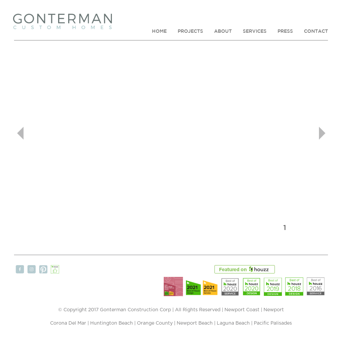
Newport (274, 310)
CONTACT (316, 31)
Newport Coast (242, 310)
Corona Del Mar (68, 323)
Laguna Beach (233, 323)
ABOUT (223, 31)
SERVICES (255, 31)
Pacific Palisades (273, 323)
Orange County (155, 323)
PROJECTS (190, 31)
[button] (37, 133)
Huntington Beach (111, 323)
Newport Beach (195, 323)
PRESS (285, 31)
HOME (159, 31)
